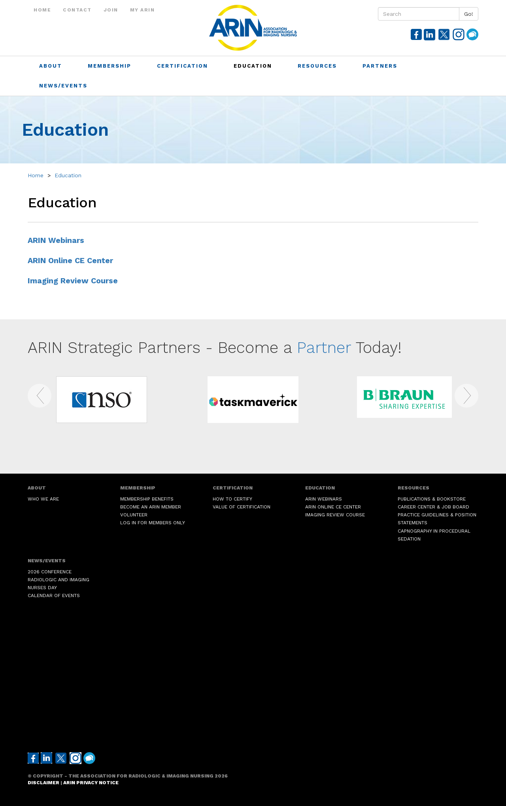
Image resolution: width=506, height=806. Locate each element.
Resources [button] (318, 66)
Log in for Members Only (152, 522)
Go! (468, 14)
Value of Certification (241, 507)
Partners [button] (381, 66)
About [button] (51, 66)
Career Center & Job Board (433, 507)
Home (42, 10)
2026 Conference (50, 572)
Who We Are (43, 499)
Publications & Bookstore (432, 499)
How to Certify (232, 499)
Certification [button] (183, 66)
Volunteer (133, 515)
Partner (324, 347)
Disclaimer (43, 782)
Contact (77, 10)
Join (111, 10)
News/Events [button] (64, 86)
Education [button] (254, 66)
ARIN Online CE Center (70, 260)
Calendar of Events (54, 595)
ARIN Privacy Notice (91, 782)
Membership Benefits (147, 499)
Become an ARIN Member (150, 507)
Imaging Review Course (73, 280)
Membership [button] (111, 66)
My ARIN (142, 10)
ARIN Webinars (56, 240)
